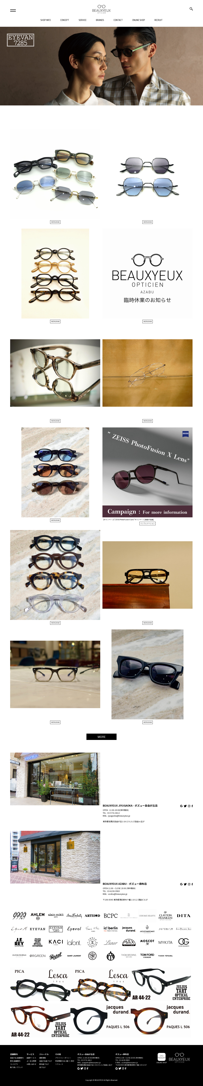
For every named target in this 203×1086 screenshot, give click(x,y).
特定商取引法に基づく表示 (64, 1061)
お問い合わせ (31, 1064)
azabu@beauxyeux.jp (117, 894)
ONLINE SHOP (138, 20)
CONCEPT (64, 20)
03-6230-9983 (113, 891)
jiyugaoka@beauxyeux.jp (119, 815)
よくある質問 (31, 1061)
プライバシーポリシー (63, 1058)
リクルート (59, 1064)
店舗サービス (31, 1058)
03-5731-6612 (113, 812)
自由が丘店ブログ (45, 1061)
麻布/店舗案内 (15, 1061)
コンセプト (14, 1064)
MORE (102, 736)
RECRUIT (158, 20)
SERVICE (82, 20)
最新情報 (42, 1058)
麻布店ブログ (44, 1064)
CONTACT (118, 20)
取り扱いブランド (16, 1067)
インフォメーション (147, 523)
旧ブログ (42, 1067)
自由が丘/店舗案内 (16, 1058)
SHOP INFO (45, 20)
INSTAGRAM (55, 222)
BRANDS (100, 20)
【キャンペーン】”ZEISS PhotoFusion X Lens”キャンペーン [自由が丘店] (128, 519)
